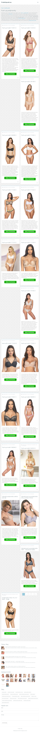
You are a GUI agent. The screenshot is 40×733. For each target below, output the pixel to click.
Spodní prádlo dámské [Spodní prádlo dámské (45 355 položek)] (27, 692)
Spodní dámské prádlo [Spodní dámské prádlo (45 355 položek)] (5, 702)
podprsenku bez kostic (32, 20)
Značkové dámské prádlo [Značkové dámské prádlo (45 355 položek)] (14, 694)
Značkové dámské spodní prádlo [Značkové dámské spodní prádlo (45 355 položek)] (7, 700)
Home (2, 8)
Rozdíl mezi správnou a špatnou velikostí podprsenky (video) (16, 651)
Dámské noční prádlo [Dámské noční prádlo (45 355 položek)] (11, 692)
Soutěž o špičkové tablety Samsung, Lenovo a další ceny (15, 656)
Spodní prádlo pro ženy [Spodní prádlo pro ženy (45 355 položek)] (19, 692)
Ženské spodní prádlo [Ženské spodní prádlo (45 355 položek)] (13, 698)
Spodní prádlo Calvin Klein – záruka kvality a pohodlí (14, 661)
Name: (2, 707)
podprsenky (10, 13)
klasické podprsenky (21, 18)
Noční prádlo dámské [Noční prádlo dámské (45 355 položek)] (5, 698)
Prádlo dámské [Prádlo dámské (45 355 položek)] (32, 694)
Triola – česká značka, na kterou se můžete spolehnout (15, 666)
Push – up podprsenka (24, 12)
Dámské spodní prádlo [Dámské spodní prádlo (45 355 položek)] (27, 700)
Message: (2, 714)
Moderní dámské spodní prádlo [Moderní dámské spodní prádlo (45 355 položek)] (24, 694)
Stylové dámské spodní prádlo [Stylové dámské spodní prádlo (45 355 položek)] (25, 696)
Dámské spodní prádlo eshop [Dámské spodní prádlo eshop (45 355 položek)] (17, 700)
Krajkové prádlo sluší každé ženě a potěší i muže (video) (15, 646)
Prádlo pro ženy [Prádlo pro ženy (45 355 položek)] (33, 696)
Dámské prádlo (7, 8)
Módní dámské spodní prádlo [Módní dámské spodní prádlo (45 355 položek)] (22, 698)
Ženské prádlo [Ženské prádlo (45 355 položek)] (4, 692)
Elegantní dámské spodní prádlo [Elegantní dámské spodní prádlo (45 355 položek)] (33, 698)
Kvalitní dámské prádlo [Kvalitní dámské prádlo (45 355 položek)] (5, 694)
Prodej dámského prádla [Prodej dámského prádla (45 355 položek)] (15, 696)
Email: (2, 711)
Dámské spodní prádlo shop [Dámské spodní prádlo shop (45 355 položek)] (6, 696)
